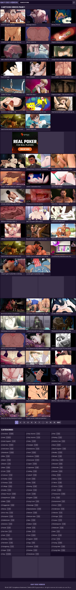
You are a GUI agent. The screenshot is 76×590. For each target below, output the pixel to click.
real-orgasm (59, 448)
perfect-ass (59, 441)
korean (32, 490)
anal (6, 437)
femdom (7, 542)
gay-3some (34, 433)
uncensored (59, 501)
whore (57, 535)
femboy (7, 539)
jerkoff (32, 475)
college (7, 486)
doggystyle (8, 505)
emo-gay (7, 512)
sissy (57, 475)
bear (6, 467)
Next (58, 422)
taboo (57, 482)
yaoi (56, 539)
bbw (6, 456)
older (32, 531)
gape (6, 550)
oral (32, 535)
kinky (32, 482)
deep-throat (9, 494)
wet (56, 531)
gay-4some (34, 437)
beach (6, 464)
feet (6, 535)
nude (32, 527)
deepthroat (8, 497)
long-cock (33, 501)
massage (33, 505)
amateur (8, 433)
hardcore (33, 456)
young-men (59, 550)
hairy (32, 441)
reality (57, 452)
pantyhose (33, 554)
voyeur (57, 520)
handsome (33, 448)
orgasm (33, 539)
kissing (32, 486)
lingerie (32, 497)
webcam (58, 527)
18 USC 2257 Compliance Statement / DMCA (18, 587)
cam (6, 471)
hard (32, 452)
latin (32, 494)
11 (46, 422)
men (32, 520)
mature (32, 512)
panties (32, 550)
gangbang (8, 546)
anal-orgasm (9, 441)
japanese (33, 467)
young (57, 542)
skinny (57, 479)
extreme (7, 524)
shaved (58, 464)
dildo (6, 501)
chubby (7, 479)
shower (58, 471)
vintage (57, 516)
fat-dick (7, 531)
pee (56, 433)
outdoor (33, 546)
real (57, 445)
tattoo (58, 486)
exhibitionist (8, 520)
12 (50, 422)
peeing (57, 437)
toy (56, 497)
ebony (6, 509)
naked (32, 524)
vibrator (58, 512)
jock (32, 479)
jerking (32, 471)
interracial (33, 460)
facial (6, 527)
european (7, 516)
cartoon (7, 475)
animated (8, 448)
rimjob (57, 456)
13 (54, 422)
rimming (58, 460)
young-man (59, 546)
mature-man (34, 516)
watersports (59, 524)
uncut (57, 505)
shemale (58, 467)
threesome (59, 494)
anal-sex (7, 445)
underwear (59, 509)
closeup (7, 482)
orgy (31, 542)
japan (32, 464)
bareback (8, 452)
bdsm (6, 460)
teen (57, 490)
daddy (6, 490)
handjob (33, 445)
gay (6, 554)
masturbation (34, 509)
